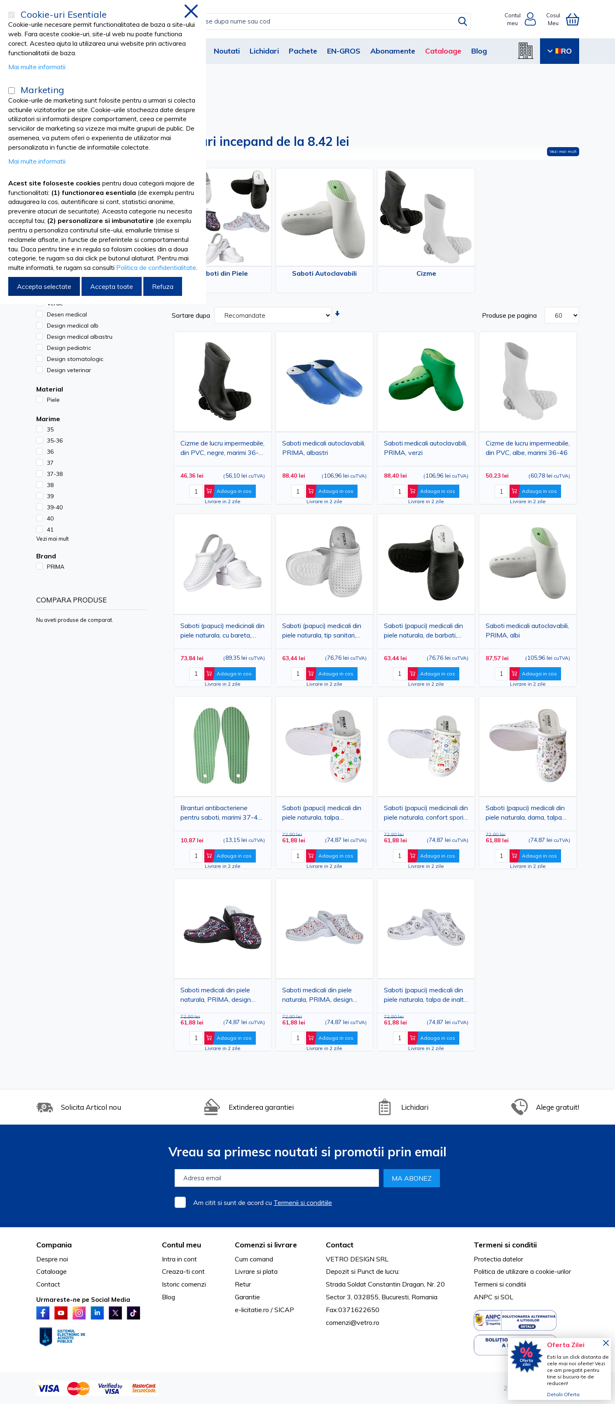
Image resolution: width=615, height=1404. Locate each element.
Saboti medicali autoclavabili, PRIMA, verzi (425, 448)
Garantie (247, 1297)
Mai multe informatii (36, 67)
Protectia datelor (498, 1259)
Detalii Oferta (563, 1394)
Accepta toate (111, 286)
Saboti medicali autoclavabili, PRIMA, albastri (323, 448)
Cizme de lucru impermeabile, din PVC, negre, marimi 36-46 (222, 449)
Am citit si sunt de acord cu (262, 1202)
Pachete (303, 51)
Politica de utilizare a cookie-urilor (522, 1271)
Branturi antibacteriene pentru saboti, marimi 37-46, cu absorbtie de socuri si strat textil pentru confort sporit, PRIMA (221, 814)
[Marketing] (11, 90)
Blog (479, 51)
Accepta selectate (44, 286)
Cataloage (443, 51)
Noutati (227, 51)
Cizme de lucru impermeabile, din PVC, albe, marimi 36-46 (528, 448)
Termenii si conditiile (303, 1202)
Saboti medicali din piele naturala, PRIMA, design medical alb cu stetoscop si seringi (321, 996)
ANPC (483, 1297)
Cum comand (254, 1259)
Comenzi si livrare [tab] (266, 1244)
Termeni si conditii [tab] (505, 1244)
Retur (243, 1284)
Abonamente (392, 51)
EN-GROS (343, 51)
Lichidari (264, 51)
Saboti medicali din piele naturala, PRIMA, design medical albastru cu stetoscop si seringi (215, 996)
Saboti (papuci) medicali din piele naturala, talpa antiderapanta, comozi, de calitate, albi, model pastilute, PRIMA (323, 814)
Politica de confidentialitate (156, 267)
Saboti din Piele (222, 273)
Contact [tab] (339, 1244)
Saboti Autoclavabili (324, 273)
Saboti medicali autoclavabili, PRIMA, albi (527, 630)
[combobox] (316, 21)
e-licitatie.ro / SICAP (264, 1310)
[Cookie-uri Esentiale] (11, 15)
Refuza (162, 286)
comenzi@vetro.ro (352, 1322)
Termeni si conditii (500, 1284)
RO (559, 51)
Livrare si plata (256, 1271)
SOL (506, 1297)
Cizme (426, 273)
